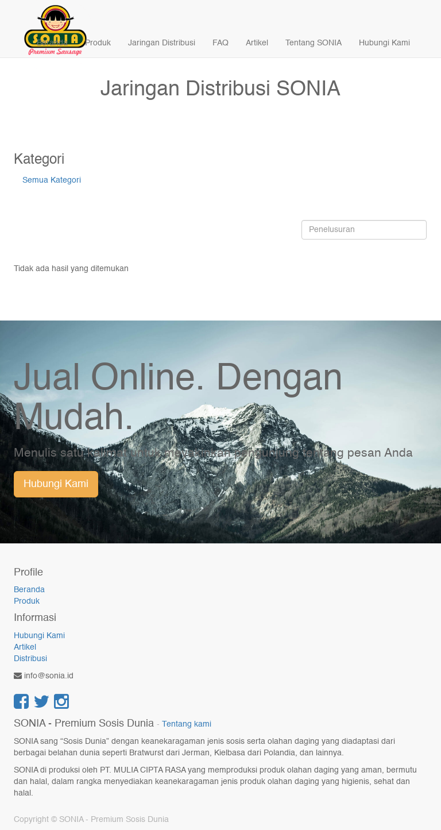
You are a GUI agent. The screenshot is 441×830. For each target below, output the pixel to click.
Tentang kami (186, 724)
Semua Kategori (51, 180)
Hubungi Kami (56, 484)
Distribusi (30, 659)
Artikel (25, 647)
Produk (27, 601)
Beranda (29, 590)
